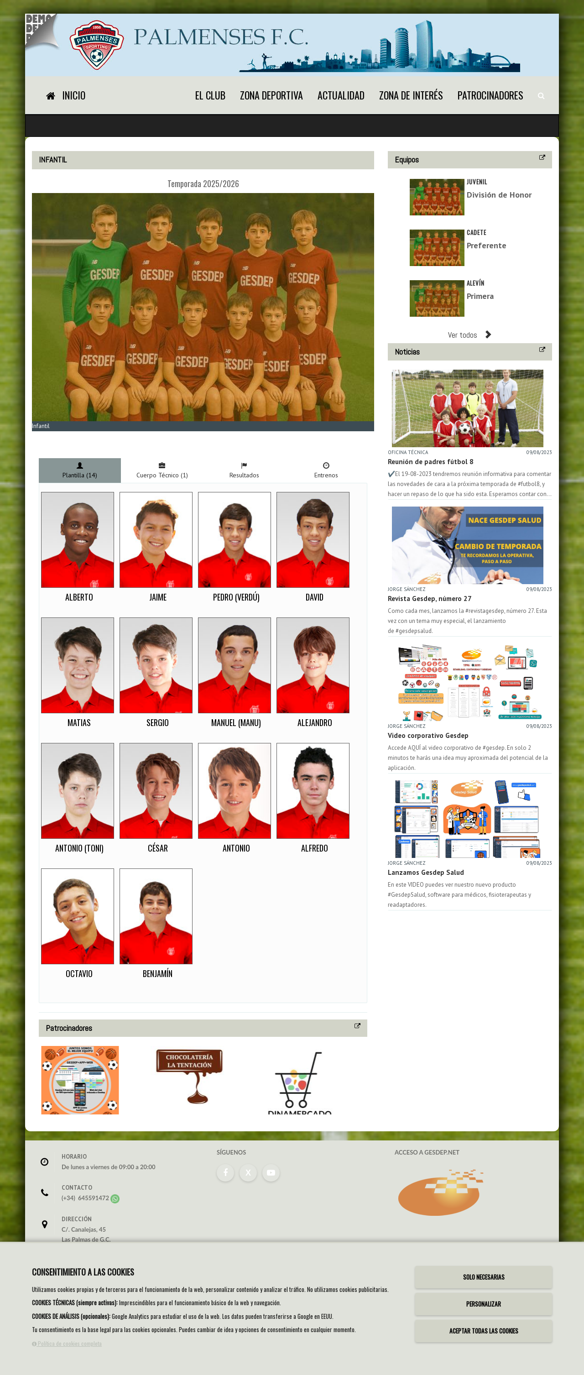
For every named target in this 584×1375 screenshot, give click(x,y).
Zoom (45, 436)
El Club (210, 95)
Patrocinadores (490, 95)
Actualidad (341, 95)
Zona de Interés (411, 95)
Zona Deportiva (271, 95)
